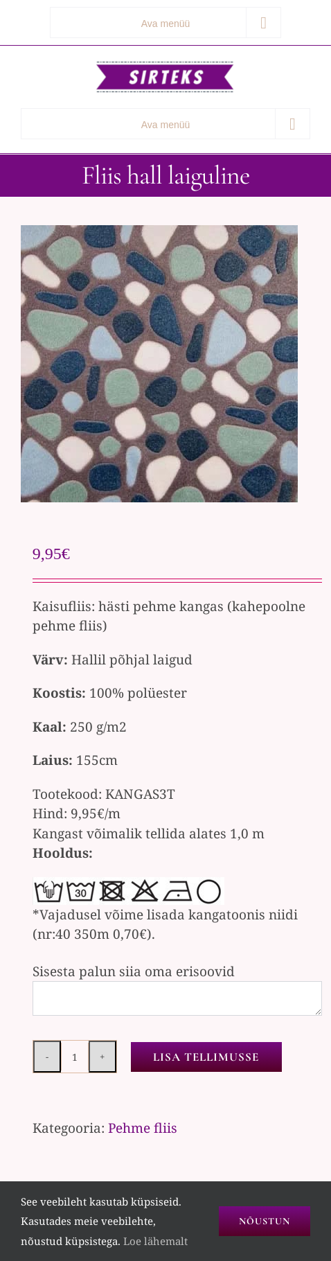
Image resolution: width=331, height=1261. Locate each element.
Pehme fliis (142, 1128)
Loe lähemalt (155, 1241)
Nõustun (264, 1221)
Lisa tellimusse (206, 1057)
